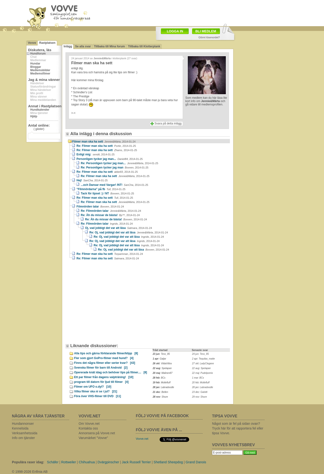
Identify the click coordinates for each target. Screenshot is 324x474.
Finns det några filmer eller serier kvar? (104, 363)
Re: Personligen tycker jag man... (119, 163)
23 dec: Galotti (199, 392)
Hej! (92, 180)
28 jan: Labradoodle (202, 387)
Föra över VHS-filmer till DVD (97, 396)
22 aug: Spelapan (201, 368)
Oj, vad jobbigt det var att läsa (118, 228)
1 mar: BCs (198, 377)
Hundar (35, 63)
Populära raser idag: (28, 462)
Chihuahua (87, 462)
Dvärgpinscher (108, 462)
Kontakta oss (88, 428)
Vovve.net (142, 438)
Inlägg (68, 46)
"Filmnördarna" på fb (100, 189)
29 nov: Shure (199, 396)
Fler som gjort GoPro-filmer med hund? (103, 358)
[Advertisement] (108, 304)
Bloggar (35, 67)
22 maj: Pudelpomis (202, 373)
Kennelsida (20, 428)
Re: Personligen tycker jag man (114, 167)
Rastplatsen (47, 42)
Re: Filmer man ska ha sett (106, 146)
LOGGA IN (175, 31)
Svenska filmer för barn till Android (100, 367)
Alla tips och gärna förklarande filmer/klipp (106, 353)
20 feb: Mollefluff (200, 382)
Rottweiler (68, 462)
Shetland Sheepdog (168, 462)
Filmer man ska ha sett (104, 141)
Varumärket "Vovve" (93, 438)
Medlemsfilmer (40, 73)
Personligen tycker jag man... (109, 159)
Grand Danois (196, 462)
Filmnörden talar (100, 206)
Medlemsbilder (40, 70)
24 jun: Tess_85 (200, 354)
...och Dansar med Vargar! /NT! (114, 185)
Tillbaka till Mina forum (109, 46)
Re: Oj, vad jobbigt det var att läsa (128, 232)
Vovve (32, 42)
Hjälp (33, 116)
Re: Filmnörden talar (111, 210)
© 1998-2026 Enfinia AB (30, 472)
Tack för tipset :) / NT (107, 193)
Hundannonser (23, 423)
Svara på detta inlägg (168, 123)
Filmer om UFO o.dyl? (92, 386)
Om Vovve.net (89, 423)
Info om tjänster (23, 438)
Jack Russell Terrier (136, 462)
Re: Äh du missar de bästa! (110, 215)
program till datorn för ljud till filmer (101, 382)
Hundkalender (39, 109)
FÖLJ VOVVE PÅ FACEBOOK (162, 416)
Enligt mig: (95, 154)
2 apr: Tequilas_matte (203, 358)
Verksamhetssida (24, 433)
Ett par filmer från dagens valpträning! (103, 377)
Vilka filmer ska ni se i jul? (95, 391)
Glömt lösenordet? (209, 37)
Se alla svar (83, 46)
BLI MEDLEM (205, 31)
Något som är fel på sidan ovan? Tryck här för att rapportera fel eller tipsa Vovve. (237, 428)
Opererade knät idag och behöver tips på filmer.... (110, 372)
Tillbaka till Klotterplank (144, 46)
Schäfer (52, 462)
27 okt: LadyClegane (203, 363)
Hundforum (38, 53)
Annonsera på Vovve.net (97, 433)
